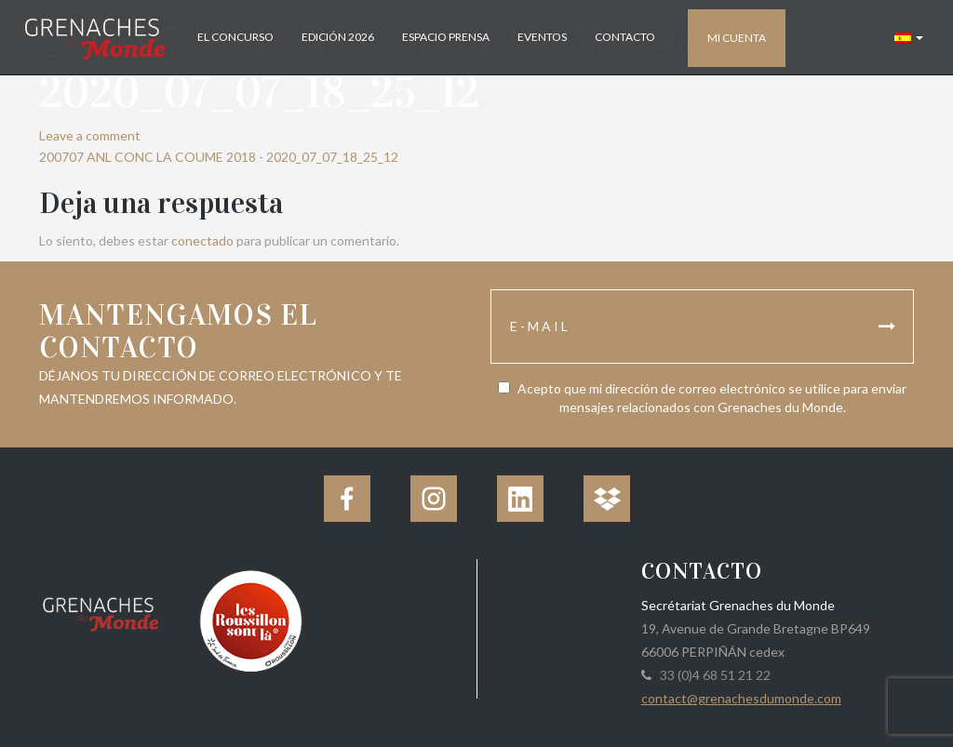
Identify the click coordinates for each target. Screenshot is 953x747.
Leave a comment (90, 135)
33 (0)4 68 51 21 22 (712, 675)
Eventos (542, 37)
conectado (202, 240)
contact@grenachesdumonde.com (741, 698)
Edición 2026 (338, 37)
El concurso (235, 37)
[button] (909, 37)
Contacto (625, 37)
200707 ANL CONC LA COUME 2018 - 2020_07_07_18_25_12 (218, 157)
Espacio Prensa (446, 37)
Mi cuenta (736, 38)
